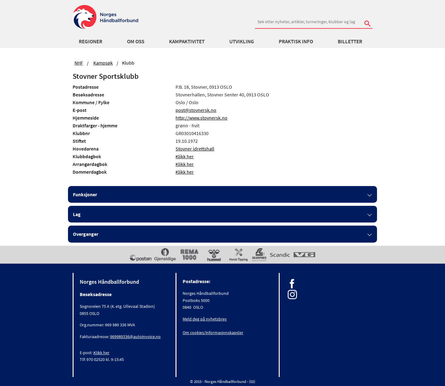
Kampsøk (103, 63)
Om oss (135, 41)
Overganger (85, 234)
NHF (78, 63)
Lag (77, 214)
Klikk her (185, 156)
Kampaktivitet (187, 41)
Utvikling (241, 41)
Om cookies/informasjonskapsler (213, 332)
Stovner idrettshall (195, 149)
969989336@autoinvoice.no (135, 336)
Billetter (350, 41)
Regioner (90, 41)
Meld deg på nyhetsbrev (205, 319)
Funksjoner (85, 194)
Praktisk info (296, 41)
